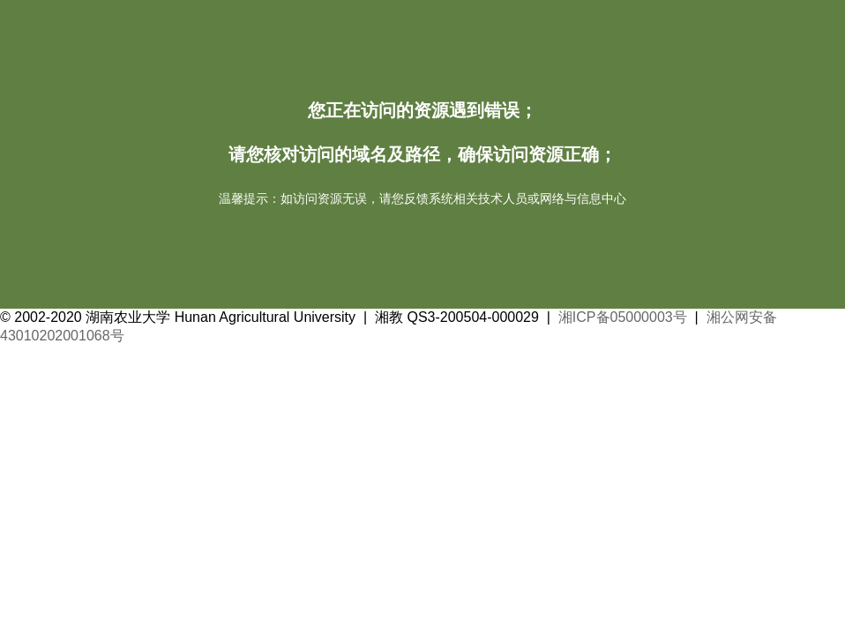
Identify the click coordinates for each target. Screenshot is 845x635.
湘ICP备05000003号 (622, 317)
